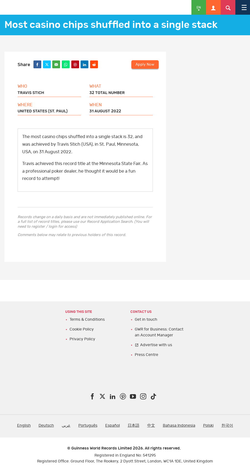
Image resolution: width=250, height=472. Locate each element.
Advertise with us (156, 345)
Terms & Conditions (87, 319)
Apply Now (145, 64)
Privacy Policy (82, 339)
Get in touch (146, 319)
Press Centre (146, 355)
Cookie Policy (82, 329)
